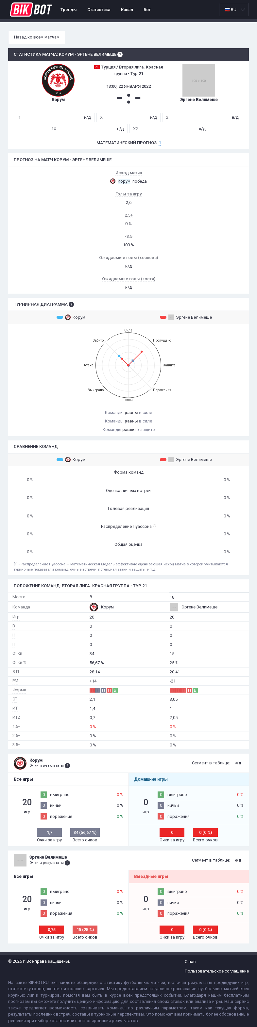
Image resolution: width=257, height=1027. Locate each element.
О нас (190, 961)
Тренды (68, 9)
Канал (127, 9)
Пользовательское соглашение (217, 971)
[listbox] (234, 9)
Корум (71, 317)
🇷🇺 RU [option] (230, 9)
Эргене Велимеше (186, 317)
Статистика (98, 9)
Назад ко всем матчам (37, 37)
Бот (147, 9)
